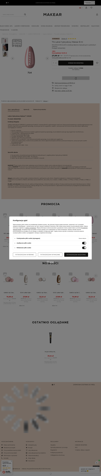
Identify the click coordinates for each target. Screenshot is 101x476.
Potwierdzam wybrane (24, 255)
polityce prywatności (30, 228)
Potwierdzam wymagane (50, 255)
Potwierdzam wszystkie (76, 255)
